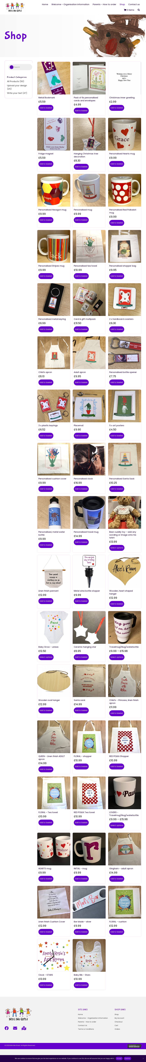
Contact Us (82, 1025)
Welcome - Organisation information (93, 1018)
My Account (119, 1018)
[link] (45, 4)
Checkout (119, 1022)
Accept (119, 1058)
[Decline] (143, 1058)
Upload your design (17, 85)
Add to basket (46, 107)
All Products (13, 81)
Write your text (14, 93)
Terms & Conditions (86, 1029)
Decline (127, 1058)
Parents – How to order (87, 1022)
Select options (116, 547)
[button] (138, 10)
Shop (117, 1014)
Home (80, 1014)
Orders (117, 1029)
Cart (116, 1025)
